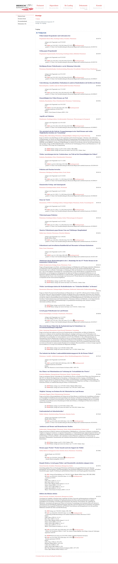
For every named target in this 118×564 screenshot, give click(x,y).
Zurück (38, 19)
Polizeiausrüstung (59, 394)
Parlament (40, 5)
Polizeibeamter (93, 69)
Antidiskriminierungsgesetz (58, 356)
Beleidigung (49, 172)
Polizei (54, 101)
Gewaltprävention (48, 265)
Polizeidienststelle (61, 101)
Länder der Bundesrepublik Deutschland (63, 85)
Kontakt (99, 5)
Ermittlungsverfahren (59, 38)
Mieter (46, 135)
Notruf (44, 248)
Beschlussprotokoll (79, 45)
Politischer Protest (85, 69)
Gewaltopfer (55, 313)
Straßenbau (42, 101)
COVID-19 (49, 202)
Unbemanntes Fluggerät (45, 394)
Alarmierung (46, 330)
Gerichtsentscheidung (62, 69)
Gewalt (64, 172)
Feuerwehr (45, 466)
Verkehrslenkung (76, 101)
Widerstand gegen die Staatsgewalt (82, 119)
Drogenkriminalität (51, 53)
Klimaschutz (70, 69)
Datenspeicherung (55, 374)
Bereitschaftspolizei (44, 85)
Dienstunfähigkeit (47, 313)
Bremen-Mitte (50, 38)
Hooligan (54, 265)
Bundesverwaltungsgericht (50, 450)
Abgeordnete (53, 5)
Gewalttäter (51, 466)
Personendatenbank (22, 21)
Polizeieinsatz (73, 38)
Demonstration (42, 202)
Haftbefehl (76, 53)
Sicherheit (68, 414)
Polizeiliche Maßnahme (64, 233)
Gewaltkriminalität (62, 119)
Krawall (63, 330)
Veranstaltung (75, 330)
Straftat (68, 172)
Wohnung (41, 135)
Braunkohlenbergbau (51, 69)
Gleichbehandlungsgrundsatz (75, 356)
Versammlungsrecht (88, 202)
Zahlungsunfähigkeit (67, 135)
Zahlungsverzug (76, 135)
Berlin (66, 356)
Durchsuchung (59, 53)
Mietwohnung (51, 135)
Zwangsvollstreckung (85, 135)
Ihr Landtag (69, 5)
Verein (69, 265)
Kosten (58, 265)
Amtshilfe (51, 85)
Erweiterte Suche (22, 18)
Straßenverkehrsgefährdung (90, 289)
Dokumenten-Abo (22, 23)
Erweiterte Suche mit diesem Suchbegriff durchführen (49, 556)
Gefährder (46, 414)
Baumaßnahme (48, 101)
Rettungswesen (65, 466)
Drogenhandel (42, 38)
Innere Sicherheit (48, 233)
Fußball (41, 233)
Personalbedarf (77, 69)
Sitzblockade (73, 289)
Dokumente (83, 5)
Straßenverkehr (80, 289)
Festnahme (66, 38)
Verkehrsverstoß (85, 429)
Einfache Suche (21, 16)
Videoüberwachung (75, 374)
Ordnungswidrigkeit (68, 202)
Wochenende (64, 187)
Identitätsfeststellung (54, 414)
